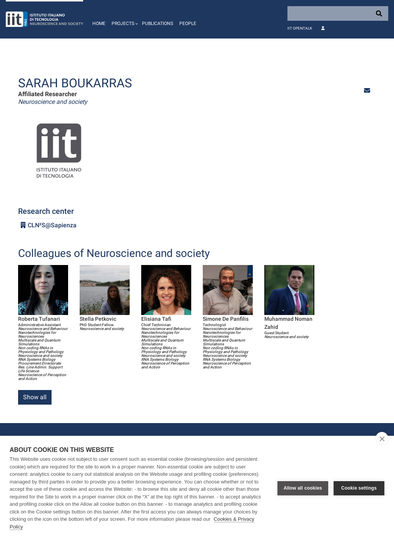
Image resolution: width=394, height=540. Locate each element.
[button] (124, 19)
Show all (35, 397)
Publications (157, 23)
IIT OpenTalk (299, 28)
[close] (382, 438)
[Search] (337, 13)
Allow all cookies (303, 488)
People (187, 23)
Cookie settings (359, 488)
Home (98, 23)
